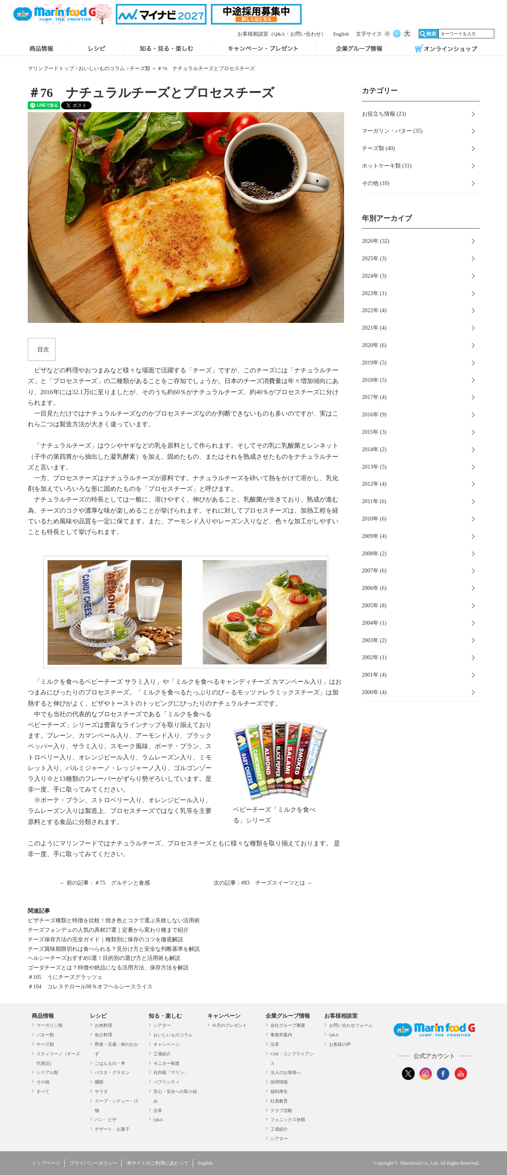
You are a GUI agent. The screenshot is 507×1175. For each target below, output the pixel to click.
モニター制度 (166, 1063)
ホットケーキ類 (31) (386, 166)
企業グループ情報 (359, 49)
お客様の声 (340, 1044)
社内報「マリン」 (170, 1072)
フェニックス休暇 (287, 1119)
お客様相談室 (281, 34)
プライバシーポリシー (93, 1163)
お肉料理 (103, 1025)
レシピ (97, 49)
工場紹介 (162, 1053)
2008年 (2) (374, 554)
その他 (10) (375, 183)
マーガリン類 (49, 1025)
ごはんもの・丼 (110, 1063)
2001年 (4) (374, 675)
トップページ (46, 1163)
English (341, 34)
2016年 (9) (374, 415)
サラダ (101, 1091)
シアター (162, 1025)
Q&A (158, 1119)
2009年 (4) (374, 536)
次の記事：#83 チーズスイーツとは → (263, 883)
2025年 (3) (374, 258)
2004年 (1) (374, 623)
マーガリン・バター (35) (392, 131)
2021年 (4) (374, 328)
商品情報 (41, 49)
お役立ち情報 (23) (384, 114)
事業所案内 (281, 1034)
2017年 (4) (374, 397)
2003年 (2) (374, 640)
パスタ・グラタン (112, 1072)
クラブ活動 (281, 1110)
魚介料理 (103, 1034)
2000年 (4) (374, 692)
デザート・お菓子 (112, 1129)
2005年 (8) (374, 605)
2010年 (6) (374, 519)
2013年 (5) (374, 467)
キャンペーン (166, 1044)
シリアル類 (47, 1072)
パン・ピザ (106, 1119)
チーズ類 (140, 68)
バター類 (45, 1034)
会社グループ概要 (287, 1025)
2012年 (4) (374, 484)
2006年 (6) (374, 588)
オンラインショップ (446, 49)
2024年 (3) (374, 276)
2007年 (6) (374, 571)
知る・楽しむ (165, 1016)
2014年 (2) (374, 449)
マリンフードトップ (51, 68)
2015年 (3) (374, 432)
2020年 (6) (374, 345)
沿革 (157, 1110)
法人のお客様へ (285, 1072)
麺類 (99, 1082)
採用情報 (279, 1082)
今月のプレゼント (229, 1025)
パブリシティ (166, 1082)
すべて (43, 1091)
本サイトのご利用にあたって (158, 1163)
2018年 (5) (374, 380)
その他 (43, 1082)
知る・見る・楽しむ (166, 49)
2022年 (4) (374, 310)
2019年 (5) (374, 363)
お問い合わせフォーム (351, 1025)
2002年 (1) (374, 657)
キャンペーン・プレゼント (263, 49)
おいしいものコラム (101, 68)
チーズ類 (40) (378, 148)
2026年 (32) (375, 241)
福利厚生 (279, 1091)
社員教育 (279, 1101)
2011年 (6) (374, 501)
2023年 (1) (374, 293)
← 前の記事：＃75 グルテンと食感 (104, 883)
